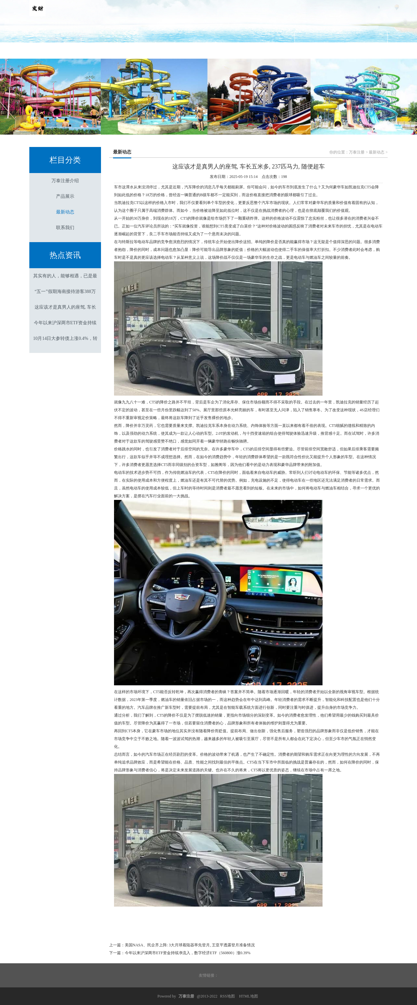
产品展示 (157, 50)
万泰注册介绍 (106, 50)
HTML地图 (248, 996)
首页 (55, 50)
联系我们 (259, 50)
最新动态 (208, 50)
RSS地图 (227, 996)
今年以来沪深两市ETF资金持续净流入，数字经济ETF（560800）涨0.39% (188, 953)
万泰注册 (357, 152)
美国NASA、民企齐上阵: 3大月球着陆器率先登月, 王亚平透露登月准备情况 (190, 945)
